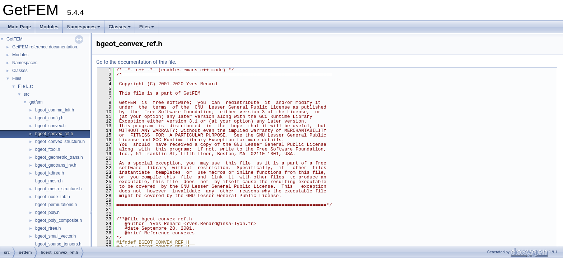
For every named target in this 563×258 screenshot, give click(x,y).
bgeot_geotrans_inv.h (55, 165)
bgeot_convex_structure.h (60, 141)
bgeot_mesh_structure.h (58, 188)
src (26, 94)
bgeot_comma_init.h (54, 110)
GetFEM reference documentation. (45, 46)
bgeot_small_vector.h (55, 236)
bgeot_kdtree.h (49, 173)
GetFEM (14, 39)
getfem (36, 102)
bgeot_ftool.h (47, 149)
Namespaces (83, 26)
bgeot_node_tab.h (52, 196)
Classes (120, 26)
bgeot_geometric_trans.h (59, 157)
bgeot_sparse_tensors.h (58, 244)
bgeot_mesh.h (48, 180)
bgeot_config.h (49, 117)
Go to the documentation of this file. (136, 62)
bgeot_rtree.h (48, 228)
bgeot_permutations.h (56, 204)
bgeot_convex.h (50, 125)
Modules (49, 26)
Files (146, 26)
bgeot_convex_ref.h (54, 133)
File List (25, 86)
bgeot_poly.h (47, 212)
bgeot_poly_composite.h (58, 220)
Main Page (19, 26)
